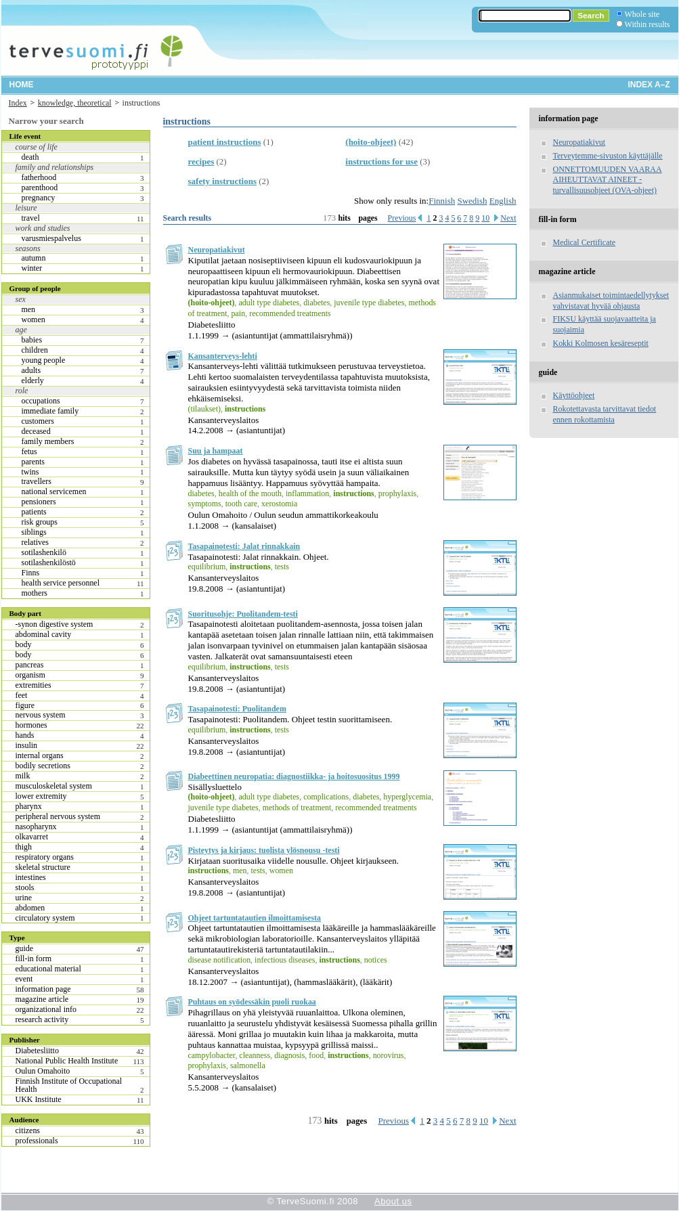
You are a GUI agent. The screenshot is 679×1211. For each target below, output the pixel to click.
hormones (31, 725)
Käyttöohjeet (574, 395)
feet (22, 695)
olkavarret (32, 836)
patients (34, 511)
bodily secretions (43, 765)
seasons (28, 248)
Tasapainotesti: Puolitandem (237, 708)
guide (25, 948)
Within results (647, 24)
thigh (24, 847)
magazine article (42, 999)
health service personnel (61, 583)
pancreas (30, 664)
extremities (33, 685)
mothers (35, 593)
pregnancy (39, 197)
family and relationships (55, 167)
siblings (34, 532)
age (21, 329)
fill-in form (33, 958)
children (35, 350)
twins (30, 472)
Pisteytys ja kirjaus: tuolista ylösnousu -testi (264, 850)
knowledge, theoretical (75, 103)
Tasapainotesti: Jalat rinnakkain (244, 546)
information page (43, 989)
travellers (36, 481)
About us (393, 1201)
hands (25, 735)
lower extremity (41, 796)
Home (21, 84)
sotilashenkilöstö (49, 562)
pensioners (39, 501)
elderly (33, 380)
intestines (31, 877)
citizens (28, 1130)
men (29, 309)
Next (508, 218)
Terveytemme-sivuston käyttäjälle (608, 155)
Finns (31, 572)
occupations (41, 400)
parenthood (40, 187)
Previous (402, 218)
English (503, 201)
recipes (201, 161)
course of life (37, 147)
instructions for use (381, 161)
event (24, 979)
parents (33, 461)
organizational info (46, 1009)
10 (485, 218)
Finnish (442, 201)
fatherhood (39, 177)
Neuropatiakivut (216, 250)
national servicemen (54, 491)
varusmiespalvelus (51, 238)
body (24, 644)
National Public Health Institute (67, 1060)
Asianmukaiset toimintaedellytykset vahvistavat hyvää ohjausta (611, 300)
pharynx (29, 806)
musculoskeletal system (54, 786)
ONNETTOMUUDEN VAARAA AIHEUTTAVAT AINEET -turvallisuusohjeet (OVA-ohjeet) (607, 180)
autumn (34, 258)
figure (25, 705)
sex (21, 299)
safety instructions (222, 181)
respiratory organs (45, 857)
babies (32, 340)
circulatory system (45, 918)
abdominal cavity (44, 634)
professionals (37, 1140)
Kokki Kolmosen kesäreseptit (601, 343)
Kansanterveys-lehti (222, 356)
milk (23, 775)
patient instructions (224, 142)
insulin (27, 745)
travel (31, 218)
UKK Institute (39, 1099)
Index (18, 103)
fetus (29, 451)
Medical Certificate (584, 242)
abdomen (30, 907)
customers (38, 421)
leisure (26, 208)
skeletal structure (43, 867)
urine (24, 897)
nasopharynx (36, 826)
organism (30, 675)
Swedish (472, 201)
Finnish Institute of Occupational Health (69, 1085)
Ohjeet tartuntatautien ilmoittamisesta (255, 918)
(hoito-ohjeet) (370, 142)
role (22, 390)
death (30, 157)
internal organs (40, 755)
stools (25, 887)
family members (48, 441)
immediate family (50, 411)
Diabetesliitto (37, 1050)
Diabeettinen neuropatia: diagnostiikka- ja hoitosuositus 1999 (294, 776)
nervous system (41, 715)
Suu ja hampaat (215, 451)
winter (32, 268)
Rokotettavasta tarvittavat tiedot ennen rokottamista (605, 414)
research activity (42, 1019)
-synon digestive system (54, 624)
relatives (35, 542)
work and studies (43, 228)
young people (44, 360)
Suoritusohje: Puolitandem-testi (243, 614)
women (33, 319)
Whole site (642, 14)
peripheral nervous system (58, 816)
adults (31, 370)
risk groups (40, 522)
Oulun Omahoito (43, 1071)
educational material (48, 968)
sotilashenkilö (44, 552)
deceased (36, 431)
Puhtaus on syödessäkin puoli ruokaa (252, 1002)
